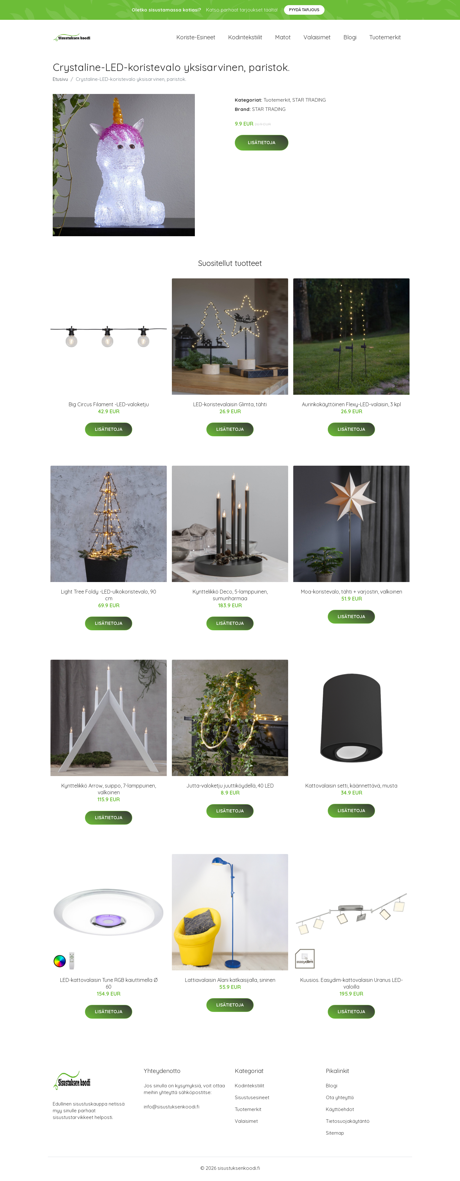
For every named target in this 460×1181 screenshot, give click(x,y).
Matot (283, 38)
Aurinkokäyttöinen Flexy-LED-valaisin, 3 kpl (351, 406)
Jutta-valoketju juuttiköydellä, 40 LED (230, 788)
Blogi (349, 38)
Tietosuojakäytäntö (348, 1123)
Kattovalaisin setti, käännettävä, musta (351, 788)
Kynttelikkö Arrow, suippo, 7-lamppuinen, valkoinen (108, 791)
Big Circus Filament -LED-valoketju (109, 406)
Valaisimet (317, 38)
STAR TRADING (309, 102)
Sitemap (335, 1135)
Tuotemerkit (385, 38)
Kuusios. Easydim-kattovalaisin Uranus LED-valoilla (351, 985)
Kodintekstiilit (245, 38)
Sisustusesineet (252, 1099)
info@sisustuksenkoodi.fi (171, 1109)
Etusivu (60, 81)
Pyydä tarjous (304, 9)
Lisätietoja (261, 145)
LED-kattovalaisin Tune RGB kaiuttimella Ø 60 (108, 985)
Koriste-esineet (195, 38)
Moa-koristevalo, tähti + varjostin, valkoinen (351, 594)
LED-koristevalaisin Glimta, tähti (230, 406)
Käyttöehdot (340, 1111)
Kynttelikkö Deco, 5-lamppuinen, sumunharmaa (230, 597)
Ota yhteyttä (340, 1099)
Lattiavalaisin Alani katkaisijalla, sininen (230, 982)
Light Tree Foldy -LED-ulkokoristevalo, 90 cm (108, 597)
